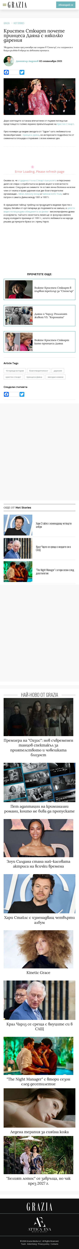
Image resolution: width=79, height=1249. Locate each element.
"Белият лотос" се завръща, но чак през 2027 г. (38, 1181)
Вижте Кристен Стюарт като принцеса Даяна (51, 341)
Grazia (7, 23)
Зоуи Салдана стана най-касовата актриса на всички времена (38, 864)
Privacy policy (43, 1244)
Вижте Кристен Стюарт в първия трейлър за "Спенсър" (54, 289)
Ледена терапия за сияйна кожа (39, 1131)
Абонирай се (65, 4)
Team (23, 1244)
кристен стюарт (13, 377)
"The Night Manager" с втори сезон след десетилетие (55, 571)
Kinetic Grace (38, 972)
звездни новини (55, 377)
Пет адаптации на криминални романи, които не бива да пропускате (39, 809)
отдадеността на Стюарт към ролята (37, 180)
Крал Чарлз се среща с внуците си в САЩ (53, 548)
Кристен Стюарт (65, 124)
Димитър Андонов (27, 61)
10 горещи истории (15, 370)
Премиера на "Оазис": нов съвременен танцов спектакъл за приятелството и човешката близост (38, 747)
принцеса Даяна (31, 134)
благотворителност (38, 370)
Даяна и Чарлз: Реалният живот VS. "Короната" (50, 315)
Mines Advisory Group (29, 193)
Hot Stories (19, 23)
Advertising (32, 1244)
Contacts (54, 1244)
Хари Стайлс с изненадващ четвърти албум (53, 525)
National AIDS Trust (52, 193)
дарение (58, 370)
